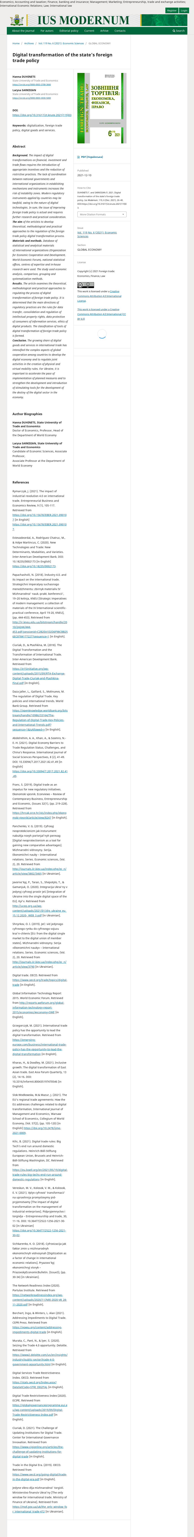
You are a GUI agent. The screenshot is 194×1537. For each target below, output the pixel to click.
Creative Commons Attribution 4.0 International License (99, 296)
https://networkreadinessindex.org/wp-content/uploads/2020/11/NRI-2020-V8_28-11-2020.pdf (40, 1299)
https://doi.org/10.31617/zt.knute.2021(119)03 (42, 115)
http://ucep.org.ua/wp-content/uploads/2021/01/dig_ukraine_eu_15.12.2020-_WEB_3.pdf (40, 910)
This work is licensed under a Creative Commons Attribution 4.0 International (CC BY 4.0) (101, 314)
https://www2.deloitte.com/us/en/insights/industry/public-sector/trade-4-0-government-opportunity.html (40, 1359)
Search (179, 30)
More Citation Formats (93, 214)
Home (16, 43)
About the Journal (23, 30)
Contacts (120, 30)
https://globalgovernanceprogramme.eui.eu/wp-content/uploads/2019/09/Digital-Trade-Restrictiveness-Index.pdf (40, 1409)
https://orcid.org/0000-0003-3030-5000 (32, 98)
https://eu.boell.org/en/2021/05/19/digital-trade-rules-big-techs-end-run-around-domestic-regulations (40, 1174)
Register (172, 10)
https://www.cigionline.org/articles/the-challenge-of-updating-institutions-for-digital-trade (38, 1451)
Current (89, 30)
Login (184, 10)
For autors (47, 30)
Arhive (104, 30)
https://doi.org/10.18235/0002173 (34, 566)
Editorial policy (69, 30)
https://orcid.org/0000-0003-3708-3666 (32, 84)
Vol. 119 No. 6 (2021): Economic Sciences (61, 43)
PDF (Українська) (92, 157)
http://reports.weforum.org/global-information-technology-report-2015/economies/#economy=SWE (38, 1007)
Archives (29, 43)
